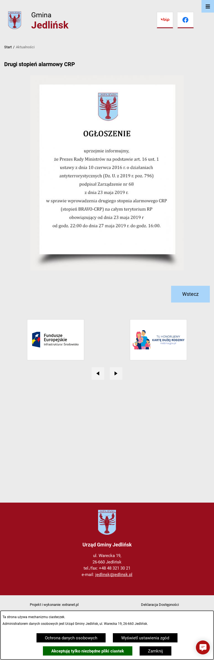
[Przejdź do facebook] (185, 20)
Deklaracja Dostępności (160, 605)
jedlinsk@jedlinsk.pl (113, 574)
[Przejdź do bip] (165, 20)
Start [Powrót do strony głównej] (8, 47)
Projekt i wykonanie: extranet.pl (54, 605)
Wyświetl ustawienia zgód (145, 637)
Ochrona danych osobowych (71, 637)
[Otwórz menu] (207, 6)
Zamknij (155, 651)
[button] (203, 647)
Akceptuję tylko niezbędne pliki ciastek (87, 651)
